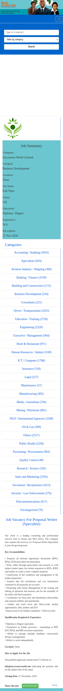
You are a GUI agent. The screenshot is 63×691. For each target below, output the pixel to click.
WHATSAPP (30, 686)
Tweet (54, 685)
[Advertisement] (30, 85)
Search (31, 47)
